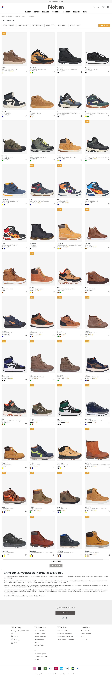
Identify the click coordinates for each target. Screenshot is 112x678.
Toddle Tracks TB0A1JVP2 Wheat (66, 157)
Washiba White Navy (62, 201)
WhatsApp (17, 639)
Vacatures (37, 659)
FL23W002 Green (62, 508)
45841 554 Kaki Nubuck (36, 508)
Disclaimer (84, 639)
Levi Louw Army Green (36, 421)
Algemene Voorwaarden (68, 673)
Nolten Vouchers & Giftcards (65, 636)
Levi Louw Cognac (62, 333)
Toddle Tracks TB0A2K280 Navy (10, 201)
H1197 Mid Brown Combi (36, 333)
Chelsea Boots (37, 25)
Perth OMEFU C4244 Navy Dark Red (39, 201)
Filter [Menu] (104, 25)
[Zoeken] (93, 7)
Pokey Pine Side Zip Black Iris (65, 552)
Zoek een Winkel (39, 645)
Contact (37, 648)
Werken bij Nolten (86, 633)
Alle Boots (62, 25)
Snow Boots (50, 25)
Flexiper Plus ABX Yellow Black (66, 289)
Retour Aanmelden (39, 639)
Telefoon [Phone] (16, 636)
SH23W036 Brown (90, 289)
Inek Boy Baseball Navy (91, 201)
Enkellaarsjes (8, 25)
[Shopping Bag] (108, 7)
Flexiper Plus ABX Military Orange (11, 421)
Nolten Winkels (85, 631)
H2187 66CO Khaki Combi (37, 377)
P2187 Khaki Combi (62, 377)
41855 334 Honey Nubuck (92, 552)
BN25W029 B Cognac (35, 113)
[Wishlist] (103, 7)
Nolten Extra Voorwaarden (65, 633)
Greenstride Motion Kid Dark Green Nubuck (96, 113)
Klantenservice (40, 627)
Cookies (50, 673)
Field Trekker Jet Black (8, 552)
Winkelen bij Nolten (40, 631)
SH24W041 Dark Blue (8, 333)
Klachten (37, 651)
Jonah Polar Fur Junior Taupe (9, 69)
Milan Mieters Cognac (7, 508)
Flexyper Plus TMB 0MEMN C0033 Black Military (96, 157)
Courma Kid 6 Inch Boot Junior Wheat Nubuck (69, 245)
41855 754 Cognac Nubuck (37, 289)
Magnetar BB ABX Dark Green (38, 157)
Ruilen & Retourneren (40, 636)
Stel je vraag (16, 627)
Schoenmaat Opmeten (40, 653)
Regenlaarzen (23, 25)
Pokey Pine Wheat (6, 464)
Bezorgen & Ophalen (40, 633)
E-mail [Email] (16, 643)
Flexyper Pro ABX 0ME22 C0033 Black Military (67, 113)
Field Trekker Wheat (62, 464)
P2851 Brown (88, 245)
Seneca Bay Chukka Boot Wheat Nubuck (95, 508)
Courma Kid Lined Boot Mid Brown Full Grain (97, 464)
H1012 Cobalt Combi (7, 377)
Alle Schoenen (75, 25)
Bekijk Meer (56, 565)
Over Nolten (85, 627)
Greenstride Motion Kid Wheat (38, 69)
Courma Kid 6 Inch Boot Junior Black (67, 69)
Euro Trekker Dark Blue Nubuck (93, 421)
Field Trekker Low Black (91, 69)
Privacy (57, 673)
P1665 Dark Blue (6, 113)
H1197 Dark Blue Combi (91, 377)
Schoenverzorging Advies (41, 656)
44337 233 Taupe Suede (91, 333)
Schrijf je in (65, 612)
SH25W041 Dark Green (8, 157)
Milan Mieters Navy (35, 464)
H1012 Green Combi (62, 421)
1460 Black (33, 245)
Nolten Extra (62, 627)
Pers (82, 636)
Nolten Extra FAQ (62, 631)
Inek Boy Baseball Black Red (9, 245)
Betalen (36, 642)
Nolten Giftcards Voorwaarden (66, 639)
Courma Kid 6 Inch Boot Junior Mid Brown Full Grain (41, 552)
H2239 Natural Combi (7, 289)
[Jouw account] (98, 7)
